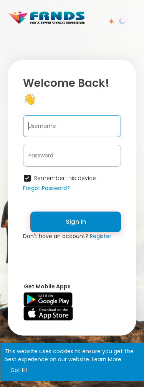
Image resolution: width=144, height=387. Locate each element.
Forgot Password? (46, 188)
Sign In (76, 221)
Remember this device (65, 178)
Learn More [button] (106, 359)
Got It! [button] (18, 370)
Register (100, 236)
